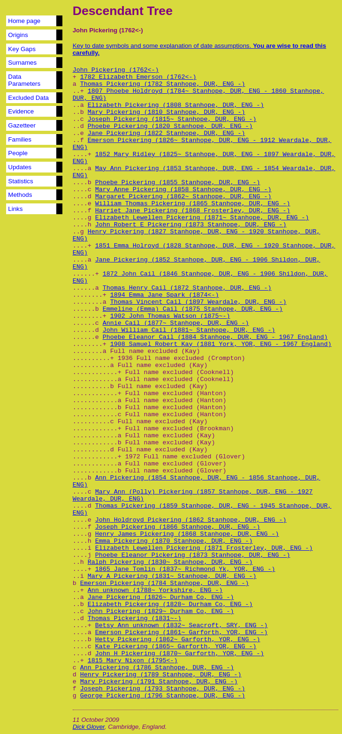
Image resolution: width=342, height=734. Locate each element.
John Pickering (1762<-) (116, 70)
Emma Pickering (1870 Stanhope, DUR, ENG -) (174, 541)
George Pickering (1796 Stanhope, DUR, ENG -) (162, 695)
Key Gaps (22, 48)
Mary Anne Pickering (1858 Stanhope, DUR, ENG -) (183, 189)
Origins (18, 34)
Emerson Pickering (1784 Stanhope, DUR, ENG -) (164, 583)
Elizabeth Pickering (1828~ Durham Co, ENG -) (170, 604)
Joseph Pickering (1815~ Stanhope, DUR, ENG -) (172, 119)
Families (19, 139)
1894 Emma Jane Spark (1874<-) (164, 295)
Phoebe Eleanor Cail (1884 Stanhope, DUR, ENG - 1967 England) (215, 337)
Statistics (20, 181)
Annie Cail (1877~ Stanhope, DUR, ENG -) (176, 323)
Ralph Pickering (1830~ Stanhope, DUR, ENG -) (170, 562)
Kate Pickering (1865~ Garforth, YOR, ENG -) (176, 646)
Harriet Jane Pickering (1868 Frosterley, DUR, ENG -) (192, 210)
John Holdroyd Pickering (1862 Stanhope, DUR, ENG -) (191, 520)
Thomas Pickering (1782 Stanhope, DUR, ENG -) (162, 84)
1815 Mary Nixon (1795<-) (133, 660)
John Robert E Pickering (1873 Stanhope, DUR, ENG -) (191, 224)
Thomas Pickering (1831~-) (135, 618)
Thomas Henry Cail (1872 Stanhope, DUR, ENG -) (187, 288)
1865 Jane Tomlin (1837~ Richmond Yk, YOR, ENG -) (185, 569)
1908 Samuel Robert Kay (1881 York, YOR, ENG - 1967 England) (221, 344)
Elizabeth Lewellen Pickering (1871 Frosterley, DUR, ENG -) (204, 548)
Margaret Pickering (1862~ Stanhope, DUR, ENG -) (183, 196)
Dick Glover (89, 726)
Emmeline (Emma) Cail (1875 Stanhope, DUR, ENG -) (193, 309)
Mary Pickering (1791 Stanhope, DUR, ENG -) (159, 681)
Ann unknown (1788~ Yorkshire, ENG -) (155, 590)
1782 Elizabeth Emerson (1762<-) (138, 77)
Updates (19, 167)
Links (15, 208)
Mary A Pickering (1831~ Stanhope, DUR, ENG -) (172, 576)
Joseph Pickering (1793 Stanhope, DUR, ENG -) (162, 688)
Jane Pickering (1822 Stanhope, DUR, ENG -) (166, 133)
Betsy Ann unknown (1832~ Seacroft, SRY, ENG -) (181, 625)
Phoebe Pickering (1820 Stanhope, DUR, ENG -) (170, 126)
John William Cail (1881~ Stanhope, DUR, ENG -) (189, 330)
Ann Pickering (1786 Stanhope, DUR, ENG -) (157, 667)
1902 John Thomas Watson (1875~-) (170, 316)
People (18, 153)
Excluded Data (28, 97)
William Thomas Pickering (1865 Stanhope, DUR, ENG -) (192, 203)
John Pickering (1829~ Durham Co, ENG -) (161, 611)
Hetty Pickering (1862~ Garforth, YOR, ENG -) (177, 639)
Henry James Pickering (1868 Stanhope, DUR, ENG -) (187, 534)
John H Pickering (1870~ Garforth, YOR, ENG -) (179, 653)
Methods (20, 194)
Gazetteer (22, 125)
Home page (24, 20)
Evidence (21, 111)
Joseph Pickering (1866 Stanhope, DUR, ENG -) (177, 527)
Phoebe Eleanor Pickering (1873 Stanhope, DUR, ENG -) (192, 555)
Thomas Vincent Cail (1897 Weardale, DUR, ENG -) (198, 302)
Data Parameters (24, 80)
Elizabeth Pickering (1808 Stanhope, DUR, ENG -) (176, 105)
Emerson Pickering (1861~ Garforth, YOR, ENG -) (181, 632)
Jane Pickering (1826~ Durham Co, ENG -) (161, 597)
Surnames (22, 62)
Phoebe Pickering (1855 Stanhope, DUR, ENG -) (177, 182)
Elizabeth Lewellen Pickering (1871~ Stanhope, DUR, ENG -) (202, 217)
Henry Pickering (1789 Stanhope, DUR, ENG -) (161, 674)
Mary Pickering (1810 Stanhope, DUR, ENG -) (166, 112)
